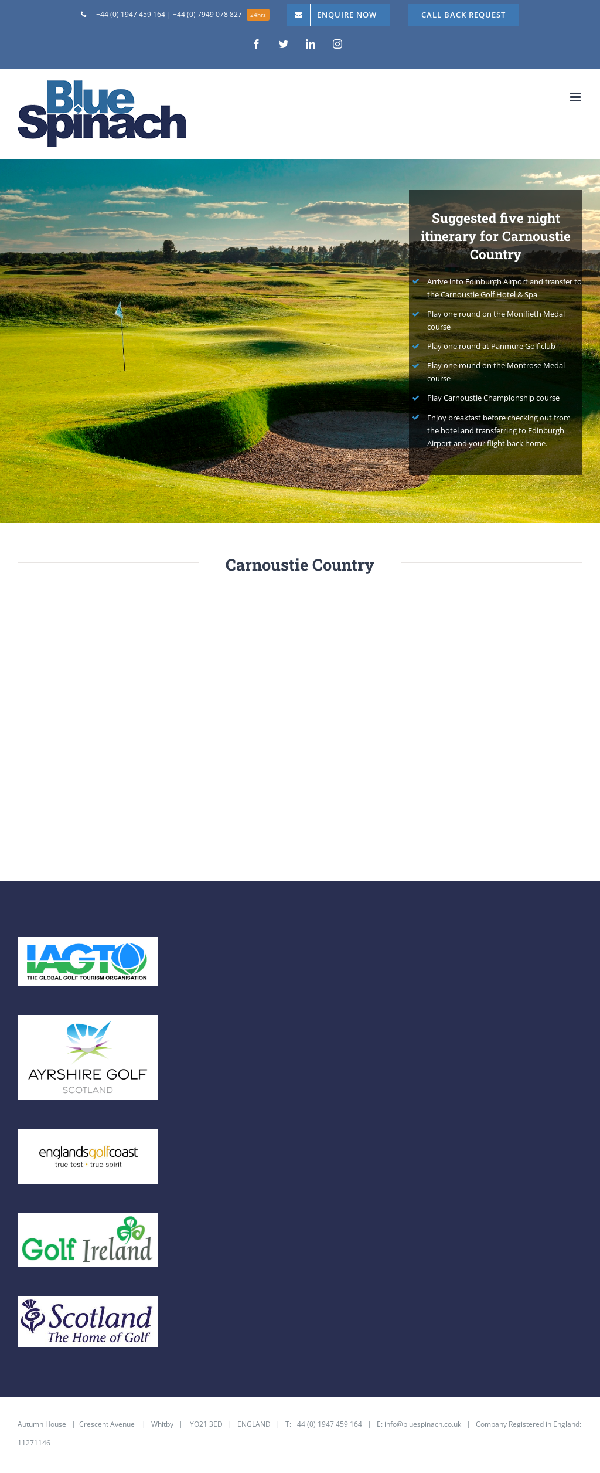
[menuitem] (175, 14)
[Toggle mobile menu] (576, 97)
